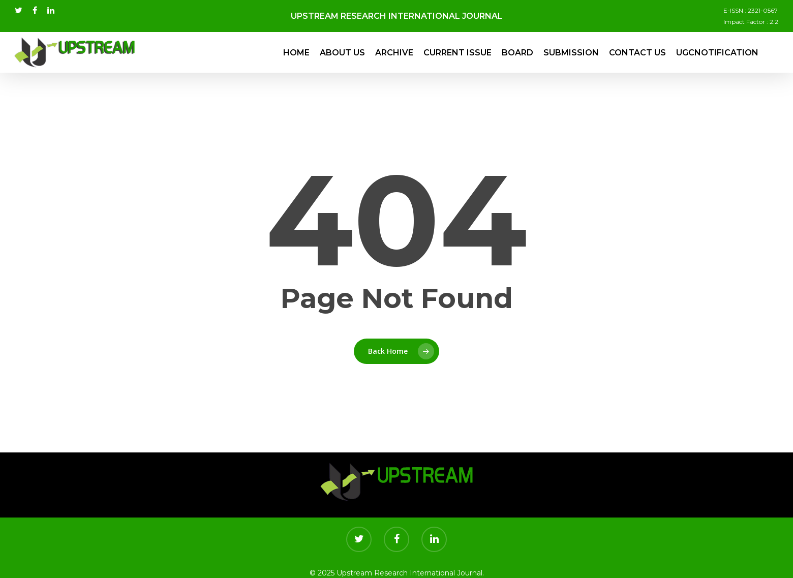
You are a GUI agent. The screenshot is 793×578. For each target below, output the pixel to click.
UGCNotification (717, 52)
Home (296, 52)
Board (517, 52)
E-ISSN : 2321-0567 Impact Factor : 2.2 (750, 16)
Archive (394, 52)
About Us (342, 52)
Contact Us (637, 52)
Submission (571, 52)
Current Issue (457, 52)
